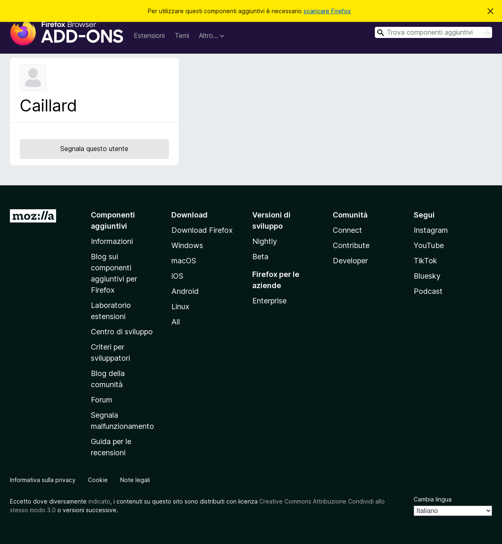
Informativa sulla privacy (43, 479)
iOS (177, 276)
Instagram (431, 230)
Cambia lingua (433, 499)
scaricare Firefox (327, 10)
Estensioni (149, 35)
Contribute (351, 245)
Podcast (428, 291)
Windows (187, 245)
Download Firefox (202, 230)
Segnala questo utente (94, 148)
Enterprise (269, 300)
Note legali (135, 479)
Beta (260, 256)
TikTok (425, 260)
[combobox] (433, 32)
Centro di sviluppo (122, 331)
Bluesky (427, 276)
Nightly (264, 241)
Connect (347, 230)
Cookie (98, 479)
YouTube (429, 245)
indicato (99, 501)
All (175, 321)
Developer (350, 260)
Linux (180, 306)
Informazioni (112, 241)
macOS (183, 260)
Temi (182, 35)
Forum (101, 399)
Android (185, 291)
